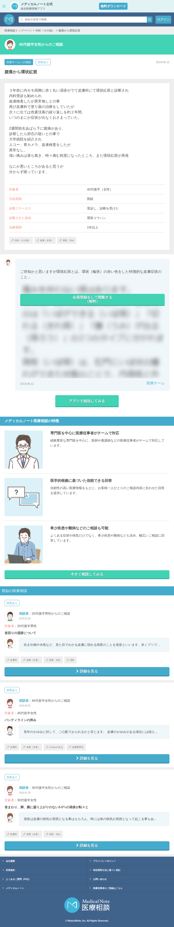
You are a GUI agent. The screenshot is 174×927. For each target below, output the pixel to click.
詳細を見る (87, 671)
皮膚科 (12, 660)
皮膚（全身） (31, 660)
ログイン (163, 19)
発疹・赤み (53, 660)
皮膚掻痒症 (76, 747)
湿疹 (70, 660)
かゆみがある (54, 747)
